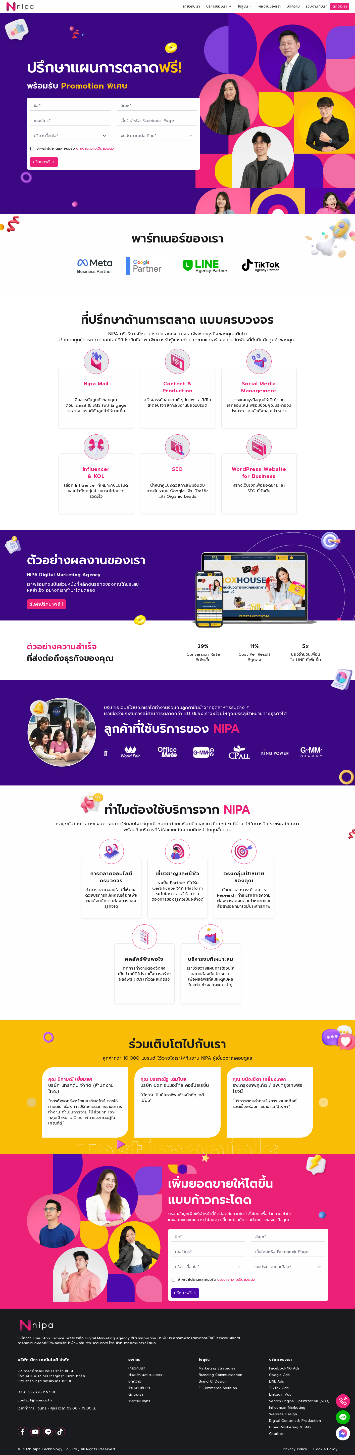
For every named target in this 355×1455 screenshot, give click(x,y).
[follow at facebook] (23, 1432)
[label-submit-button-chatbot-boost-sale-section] (44, 162)
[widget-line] (343, 1417)
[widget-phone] (343, 1401)
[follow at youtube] (35, 1432)
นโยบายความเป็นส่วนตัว (95, 148)
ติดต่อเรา (339, 6)
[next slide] (323, 1102)
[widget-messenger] (343, 1433)
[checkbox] (32, 148)
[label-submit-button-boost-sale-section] (185, 1293)
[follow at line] (48, 1432)
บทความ (293, 6)
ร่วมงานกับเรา (316, 6)
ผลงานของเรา (270, 6)
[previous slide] (31, 1102)
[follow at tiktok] (60, 1432)
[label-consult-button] (46, 604)
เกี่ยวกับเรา (191, 6)
